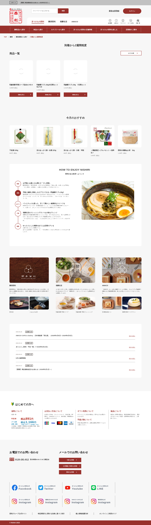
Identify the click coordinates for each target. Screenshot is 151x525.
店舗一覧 (138, 23)
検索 (63, 11)
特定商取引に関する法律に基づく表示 (51, 514)
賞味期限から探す (21, 37)
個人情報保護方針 (82, 514)
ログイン (132, 11)
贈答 (11, 37)
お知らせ (116, 23)
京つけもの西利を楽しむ (109, 29)
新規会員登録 (114, 11)
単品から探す (38, 29)
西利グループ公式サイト (18, 514)
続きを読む (132, 336)
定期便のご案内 (131, 29)
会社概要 (110, 23)
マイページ (122, 23)
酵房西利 (51, 22)
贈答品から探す (19, 29)
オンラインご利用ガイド (108, 514)
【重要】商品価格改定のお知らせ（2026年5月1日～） (35, 2)
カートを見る (131, 23)
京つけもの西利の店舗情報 (82, 29)
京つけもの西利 (38, 22)
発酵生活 (63, 22)
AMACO (75, 22)
